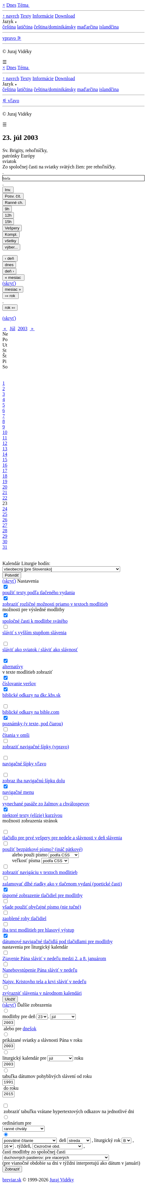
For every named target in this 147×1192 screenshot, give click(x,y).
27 (4, 525)
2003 (22, 328)
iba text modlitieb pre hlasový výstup (38, 930)
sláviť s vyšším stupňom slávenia (34, 632)
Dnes (11, 5)
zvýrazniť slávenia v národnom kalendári (42, 993)
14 (4, 454)
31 (4, 547)
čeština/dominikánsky (55, 26)
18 (4, 476)
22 (4, 497)
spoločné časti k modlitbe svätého (35, 621)
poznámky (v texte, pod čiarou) (32, 723)
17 (4, 470)
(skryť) (9, 283)
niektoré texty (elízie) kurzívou (32, 815)
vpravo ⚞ (11, 38)
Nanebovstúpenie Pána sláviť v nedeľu (39, 970)
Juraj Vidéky (62, 1184)
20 (4, 486)
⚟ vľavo (10, 100)
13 (4, 448)
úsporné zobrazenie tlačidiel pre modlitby (42, 895)
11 (4, 437)
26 (4, 519)
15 (4, 459)
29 (4, 536)
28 (4, 530)
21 (4, 492)
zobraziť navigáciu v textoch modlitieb (40, 872)
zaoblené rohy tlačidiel (24, 918)
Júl (12, 328)
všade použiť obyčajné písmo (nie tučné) (41, 906)
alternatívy (12, 666)
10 (4, 432)
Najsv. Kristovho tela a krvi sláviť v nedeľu (44, 981)
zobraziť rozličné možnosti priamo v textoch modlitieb (55, 604)
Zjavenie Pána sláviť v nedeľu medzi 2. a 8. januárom (54, 958)
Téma (24, 5)
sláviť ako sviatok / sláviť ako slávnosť (40, 649)
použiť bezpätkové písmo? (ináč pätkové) (42, 849)
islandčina (109, 26)
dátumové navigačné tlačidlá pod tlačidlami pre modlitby (57, 941)
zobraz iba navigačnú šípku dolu (33, 780)
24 (4, 508)
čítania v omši (16, 735)
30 (4, 541)
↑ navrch (10, 16)
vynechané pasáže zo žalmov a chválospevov (45, 803)
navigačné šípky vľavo (24, 763)
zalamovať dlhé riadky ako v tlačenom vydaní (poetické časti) (62, 883)
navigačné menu (18, 792)
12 (4, 443)
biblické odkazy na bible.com (30, 712)
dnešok (29, 1029)
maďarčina (87, 26)
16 (4, 465)
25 (4, 514)
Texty (25, 16)
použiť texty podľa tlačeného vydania (38, 592)
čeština (9, 26)
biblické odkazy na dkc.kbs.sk (31, 695)
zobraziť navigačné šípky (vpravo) (35, 746)
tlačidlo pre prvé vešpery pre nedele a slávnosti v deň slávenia (62, 837)
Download (65, 16)
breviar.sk (11, 1184)
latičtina (25, 26)
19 (4, 481)
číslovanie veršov (19, 683)
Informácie (42, 16)
